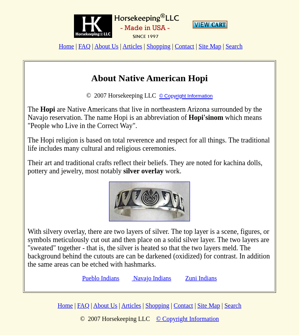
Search (234, 46)
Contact (184, 46)
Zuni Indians (201, 278)
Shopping (158, 46)
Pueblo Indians (101, 278)
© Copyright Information (187, 318)
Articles (132, 46)
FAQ (84, 46)
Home (66, 46)
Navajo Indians (151, 278)
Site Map (210, 46)
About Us (107, 46)
